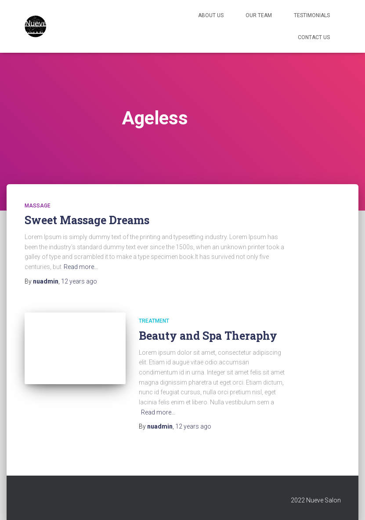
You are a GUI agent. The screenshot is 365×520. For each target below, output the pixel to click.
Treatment (154, 321)
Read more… (81, 266)
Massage (38, 206)
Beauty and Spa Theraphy (208, 335)
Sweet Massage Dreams (87, 220)
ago (79, 281)
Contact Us (314, 37)
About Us (211, 15)
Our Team (259, 15)
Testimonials (312, 15)
